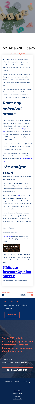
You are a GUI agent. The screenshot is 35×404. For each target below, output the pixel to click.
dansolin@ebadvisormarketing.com (15, 363)
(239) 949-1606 (7, 359)
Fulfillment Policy (17, 399)
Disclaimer (17, 396)
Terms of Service (17, 393)
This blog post (7, 236)
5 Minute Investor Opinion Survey (17, 271)
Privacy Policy (17, 390)
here (18, 195)
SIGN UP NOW (12, 315)
